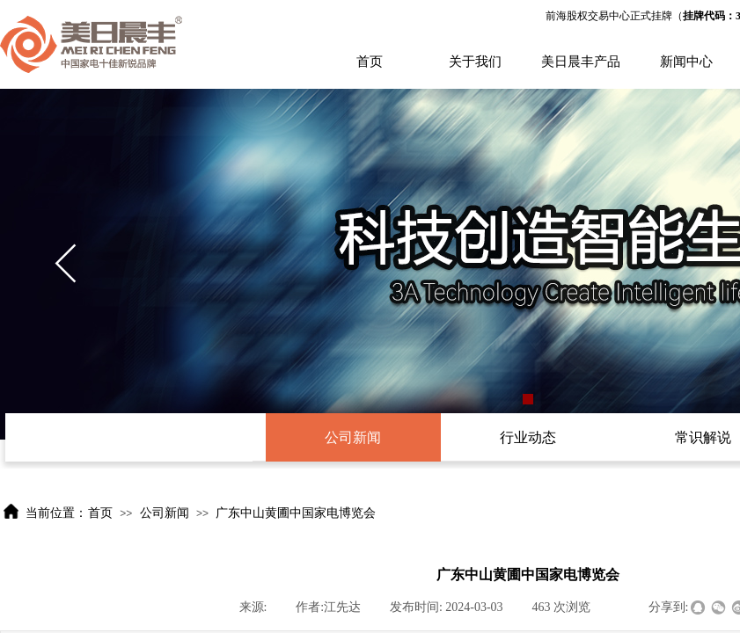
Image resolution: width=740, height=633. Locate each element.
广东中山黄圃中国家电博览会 (296, 513)
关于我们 (475, 62)
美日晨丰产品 (580, 62)
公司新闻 (164, 513)
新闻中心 (686, 62)
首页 (369, 62)
